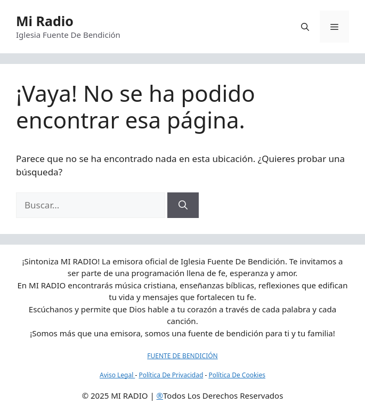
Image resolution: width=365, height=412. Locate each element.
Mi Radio (45, 21)
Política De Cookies (236, 374)
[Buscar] (183, 205)
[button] (305, 27)
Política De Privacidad (171, 374)
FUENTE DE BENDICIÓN (182, 355)
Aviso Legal (117, 374)
